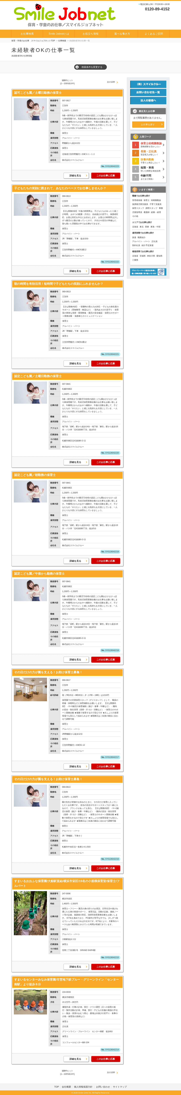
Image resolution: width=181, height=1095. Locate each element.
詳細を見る (75, 175)
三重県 (135, 260)
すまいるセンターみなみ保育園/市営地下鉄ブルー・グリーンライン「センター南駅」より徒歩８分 (66, 982)
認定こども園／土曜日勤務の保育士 (38, 376)
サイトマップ (120, 1086)
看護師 (147, 212)
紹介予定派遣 (147, 245)
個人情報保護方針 (83, 1086)
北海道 (135, 227)
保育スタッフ (138, 208)
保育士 (147, 200)
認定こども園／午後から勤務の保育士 (39, 573)
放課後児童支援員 (140, 204)
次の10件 (111, 82)
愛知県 (159, 256)
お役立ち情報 (90, 33)
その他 (135, 216)
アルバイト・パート (141, 241)
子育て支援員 (155, 204)
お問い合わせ (103, 1086)
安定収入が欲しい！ (148, 153)
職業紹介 (142, 237)
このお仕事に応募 (105, 175)
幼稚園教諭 (156, 200)
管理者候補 (137, 200)
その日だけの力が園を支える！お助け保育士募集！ (48, 672)
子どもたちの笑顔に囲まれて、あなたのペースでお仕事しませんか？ (60, 188)
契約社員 (136, 245)
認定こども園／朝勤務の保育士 (35, 475)
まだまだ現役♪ (148, 177)
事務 (161, 208)
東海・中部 (155, 227)
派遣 (134, 237)
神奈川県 (151, 256)
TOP (56, 1086)
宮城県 (143, 256)
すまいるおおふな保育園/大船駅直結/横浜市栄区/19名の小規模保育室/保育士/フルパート (67, 883)
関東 (147, 227)
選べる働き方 (122, 33)
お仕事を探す (148, 124)
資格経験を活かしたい (148, 145)
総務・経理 (156, 212)
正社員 (154, 241)
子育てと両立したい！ (148, 161)
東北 (142, 227)
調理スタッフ (151, 208)
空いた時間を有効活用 (148, 169)
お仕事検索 (27, 33)
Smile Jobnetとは (59, 33)
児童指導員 (137, 212)
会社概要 (66, 1086)
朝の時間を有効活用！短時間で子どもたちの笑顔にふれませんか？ (58, 283)
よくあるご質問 (154, 33)
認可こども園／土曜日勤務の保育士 (38, 92)
